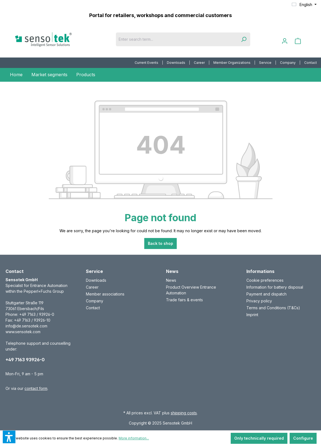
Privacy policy (259, 301)
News (171, 280)
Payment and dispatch (266, 294)
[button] (9, 437)
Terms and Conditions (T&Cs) (273, 307)
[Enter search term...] (176, 39)
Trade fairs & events (184, 299)
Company (288, 63)
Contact (310, 63)
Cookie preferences (265, 280)
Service (265, 63)
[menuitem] (146, 63)
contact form (36, 388)
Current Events (146, 63)
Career (199, 63)
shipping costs (184, 413)
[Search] (243, 39)
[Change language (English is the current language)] (304, 4)
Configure (303, 438)
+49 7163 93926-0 (25, 359)
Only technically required (259, 438)
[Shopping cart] (297, 40)
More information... (134, 438)
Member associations (105, 294)
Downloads (176, 63)
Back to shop (160, 243)
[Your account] (284, 40)
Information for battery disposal (274, 287)
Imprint (252, 314)
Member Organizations (232, 63)
